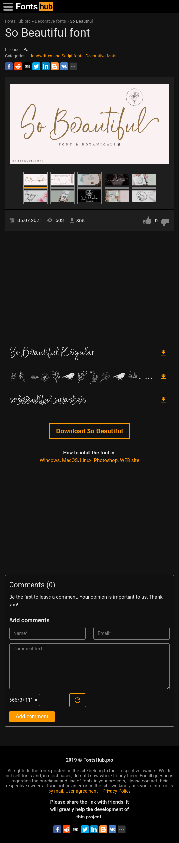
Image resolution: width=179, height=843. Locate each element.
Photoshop (106, 460)
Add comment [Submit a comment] (32, 716)
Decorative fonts (101, 55)
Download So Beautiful (89, 431)
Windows (50, 460)
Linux (86, 460)
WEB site (129, 460)
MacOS (70, 460)
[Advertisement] (89, 287)
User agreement (81, 791)
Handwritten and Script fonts (56, 55)
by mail (56, 791)
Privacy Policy (116, 791)
